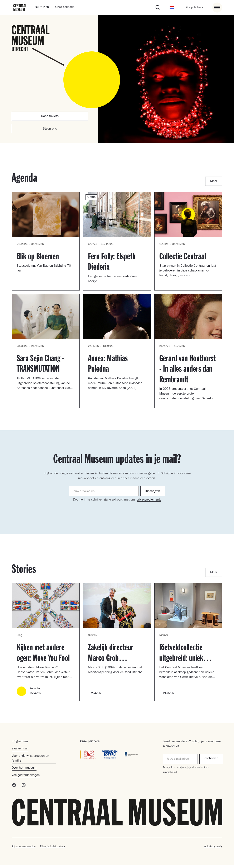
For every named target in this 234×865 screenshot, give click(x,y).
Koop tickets (194, 7)
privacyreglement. (149, 500)
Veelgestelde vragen (26, 775)
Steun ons (50, 129)
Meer (213, 181)
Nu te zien (42, 7)
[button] (172, 8)
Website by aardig (213, 846)
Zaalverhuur (20, 748)
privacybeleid (170, 772)
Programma (20, 741)
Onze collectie (64, 7)
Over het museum (24, 768)
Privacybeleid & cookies (52, 846)
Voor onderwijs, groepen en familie (30, 758)
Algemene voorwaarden (23, 846)
